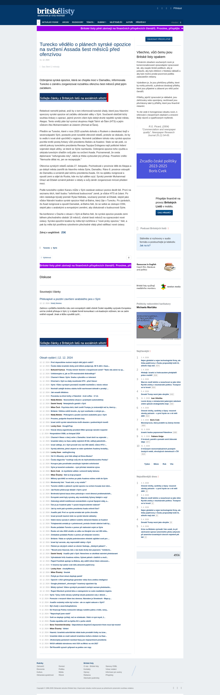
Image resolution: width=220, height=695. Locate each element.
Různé (61, 675)
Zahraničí (40, 666)
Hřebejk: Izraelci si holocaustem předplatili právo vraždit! (159, 374)
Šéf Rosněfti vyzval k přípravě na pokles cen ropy (70, 647)
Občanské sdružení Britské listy (65, 688)
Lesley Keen (56, 426)
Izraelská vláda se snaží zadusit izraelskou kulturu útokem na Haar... (78, 636)
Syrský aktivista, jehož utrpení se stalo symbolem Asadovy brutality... (80, 449)
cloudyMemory (68, 569)
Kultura (39, 672)
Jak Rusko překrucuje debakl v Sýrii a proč (69, 490)
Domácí (62, 666)
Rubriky (102, 22)
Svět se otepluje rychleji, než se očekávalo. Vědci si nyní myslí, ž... (77, 617)
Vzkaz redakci (111, 669)
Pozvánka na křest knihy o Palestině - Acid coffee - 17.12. (74, 396)
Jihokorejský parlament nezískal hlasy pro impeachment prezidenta (78, 640)
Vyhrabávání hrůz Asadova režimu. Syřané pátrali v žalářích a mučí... (79, 557)
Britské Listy (160, 668)
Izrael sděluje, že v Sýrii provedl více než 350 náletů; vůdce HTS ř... (79, 445)
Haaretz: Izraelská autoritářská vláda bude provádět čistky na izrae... (78, 632)
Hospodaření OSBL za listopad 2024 (65, 434)
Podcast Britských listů (152, 228)
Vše (171, 464)
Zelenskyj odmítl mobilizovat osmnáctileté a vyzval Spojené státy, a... (79, 501)
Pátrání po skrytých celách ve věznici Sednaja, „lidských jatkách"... (79, 546)
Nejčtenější (116, 22)
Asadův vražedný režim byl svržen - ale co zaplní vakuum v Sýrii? (77, 602)
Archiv (65, 22)
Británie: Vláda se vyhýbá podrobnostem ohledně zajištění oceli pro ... (80, 539)
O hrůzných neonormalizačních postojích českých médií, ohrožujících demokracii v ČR (160, 451)
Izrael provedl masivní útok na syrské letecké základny (73, 516)
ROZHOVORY (77, 22)
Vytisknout (46, 258)
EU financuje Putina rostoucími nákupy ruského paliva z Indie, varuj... (79, 610)
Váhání (65, 629)
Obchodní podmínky (91, 678)
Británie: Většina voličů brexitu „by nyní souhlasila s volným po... (78, 411)
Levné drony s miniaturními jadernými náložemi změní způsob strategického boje (161, 402)
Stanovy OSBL (111, 666)
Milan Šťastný (56, 475)
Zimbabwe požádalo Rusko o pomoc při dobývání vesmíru (75, 535)
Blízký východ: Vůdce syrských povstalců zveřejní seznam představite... (81, 587)
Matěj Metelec (56, 303)
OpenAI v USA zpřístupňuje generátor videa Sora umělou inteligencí (79, 580)
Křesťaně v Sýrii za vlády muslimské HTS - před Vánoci (74, 381)
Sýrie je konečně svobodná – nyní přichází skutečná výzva (75, 467)
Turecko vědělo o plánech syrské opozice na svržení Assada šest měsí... (81, 486)
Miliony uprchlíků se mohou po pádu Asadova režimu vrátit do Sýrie (79, 479)
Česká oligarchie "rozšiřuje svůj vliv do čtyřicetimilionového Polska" (79, 460)
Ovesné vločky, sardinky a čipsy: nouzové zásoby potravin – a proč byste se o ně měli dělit (159, 413)
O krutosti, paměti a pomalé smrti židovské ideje (159, 440)
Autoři (129, 22)
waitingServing (68, 452)
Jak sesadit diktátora (59, 392)
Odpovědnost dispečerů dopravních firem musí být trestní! (96, 625)
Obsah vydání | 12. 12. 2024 (56, 357)
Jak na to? (145, 245)
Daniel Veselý (56, 404)
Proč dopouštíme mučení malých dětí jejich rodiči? (72, 362)
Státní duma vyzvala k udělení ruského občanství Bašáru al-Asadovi (79, 520)
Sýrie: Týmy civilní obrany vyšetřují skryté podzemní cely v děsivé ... (78, 595)
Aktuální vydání (50, 22)
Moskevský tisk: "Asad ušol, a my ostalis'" (68, 482)
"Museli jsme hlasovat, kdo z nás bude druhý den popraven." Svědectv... (81, 550)
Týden (147, 464)
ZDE (63, 232)
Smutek (67, 572)
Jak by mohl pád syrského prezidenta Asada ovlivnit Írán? (75, 509)
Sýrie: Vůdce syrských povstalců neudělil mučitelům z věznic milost (79, 385)
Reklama (87, 675)
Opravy (86, 672)
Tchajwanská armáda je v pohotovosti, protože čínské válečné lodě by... (81, 524)
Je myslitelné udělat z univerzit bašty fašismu (80, 471)
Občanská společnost (45, 675)
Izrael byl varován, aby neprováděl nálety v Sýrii (71, 542)
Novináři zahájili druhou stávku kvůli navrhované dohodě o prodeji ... (79, 389)
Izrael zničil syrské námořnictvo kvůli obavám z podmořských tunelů (79, 422)
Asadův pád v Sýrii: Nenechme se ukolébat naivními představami (90, 554)
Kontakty (87, 669)
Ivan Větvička (156, 398)
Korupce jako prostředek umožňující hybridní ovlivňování (75, 464)
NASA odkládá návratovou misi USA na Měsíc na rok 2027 (74, 644)
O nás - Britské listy (91, 666)
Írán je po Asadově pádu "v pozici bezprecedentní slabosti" (75, 505)
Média (61, 672)
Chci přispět (164, 213)
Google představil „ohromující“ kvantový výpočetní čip (74, 584)
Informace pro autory (114, 672)
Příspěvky (141, 22)
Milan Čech (55, 407)
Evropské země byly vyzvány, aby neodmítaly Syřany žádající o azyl (79, 497)
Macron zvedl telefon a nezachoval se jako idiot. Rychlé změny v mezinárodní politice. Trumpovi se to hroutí (161, 385)
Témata (90, 22)
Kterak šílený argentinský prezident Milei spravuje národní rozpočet (79, 430)
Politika (61, 669)
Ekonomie (41, 669)
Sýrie (55, 248)
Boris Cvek (55, 471)
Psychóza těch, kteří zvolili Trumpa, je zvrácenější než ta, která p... (89, 407)
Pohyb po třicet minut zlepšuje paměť (66, 576)
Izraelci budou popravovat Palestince (159, 432)
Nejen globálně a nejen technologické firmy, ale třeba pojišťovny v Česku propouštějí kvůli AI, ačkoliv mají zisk (160, 363)
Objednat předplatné (158, 39)
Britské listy (57, 12)
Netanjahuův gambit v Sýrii (74, 404)
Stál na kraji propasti (72, 475)
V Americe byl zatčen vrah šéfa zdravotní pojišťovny (72, 565)
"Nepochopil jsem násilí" (60, 614)
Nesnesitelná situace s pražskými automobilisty (83, 400)
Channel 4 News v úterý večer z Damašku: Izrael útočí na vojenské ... (79, 437)
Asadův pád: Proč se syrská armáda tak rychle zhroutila (74, 512)
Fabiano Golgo (157, 436)
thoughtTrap (67, 426)
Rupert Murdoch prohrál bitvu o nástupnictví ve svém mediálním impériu (81, 591)
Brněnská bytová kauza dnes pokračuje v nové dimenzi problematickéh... (81, 494)
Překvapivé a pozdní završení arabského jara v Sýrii (70, 299)
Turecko (46, 248)
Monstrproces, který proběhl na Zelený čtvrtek (160, 424)
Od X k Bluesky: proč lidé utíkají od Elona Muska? (72, 456)
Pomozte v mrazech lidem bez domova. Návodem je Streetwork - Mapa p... (81, 599)
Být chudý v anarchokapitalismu (63, 606)
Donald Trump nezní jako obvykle (157, 394)
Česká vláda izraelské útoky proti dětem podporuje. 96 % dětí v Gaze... (80, 366)
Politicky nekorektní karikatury (154, 306)
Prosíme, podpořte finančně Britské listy (68, 419)
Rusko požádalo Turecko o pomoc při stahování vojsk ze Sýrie (77, 527)
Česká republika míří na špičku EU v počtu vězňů (70, 621)
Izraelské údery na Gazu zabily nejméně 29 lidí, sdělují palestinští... (79, 441)
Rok (164, 464)
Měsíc (156, 464)
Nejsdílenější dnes (147, 476)
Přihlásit (176, 8)
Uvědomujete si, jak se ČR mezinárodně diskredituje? (73, 374)
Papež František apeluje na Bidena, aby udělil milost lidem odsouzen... (80, 561)
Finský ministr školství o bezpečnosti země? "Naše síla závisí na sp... (95, 370)
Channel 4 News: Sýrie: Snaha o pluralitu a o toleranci (73, 377)
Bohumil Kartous (58, 370)
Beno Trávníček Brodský (60, 625)
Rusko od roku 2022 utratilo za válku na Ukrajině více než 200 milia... (79, 531)
